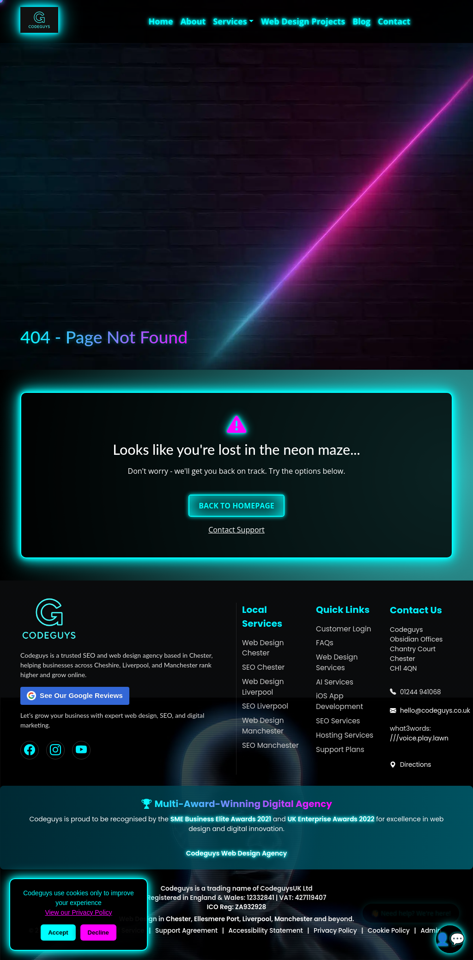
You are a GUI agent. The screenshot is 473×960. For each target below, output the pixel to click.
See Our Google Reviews (75, 695)
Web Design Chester (263, 648)
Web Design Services (337, 662)
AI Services (334, 682)
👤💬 (450, 938)
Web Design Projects (303, 21)
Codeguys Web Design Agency (236, 853)
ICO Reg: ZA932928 (236, 907)
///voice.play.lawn (419, 738)
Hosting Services (344, 735)
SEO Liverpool (265, 706)
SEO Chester (263, 667)
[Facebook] (29, 750)
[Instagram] (55, 750)
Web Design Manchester (263, 725)
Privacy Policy (335, 930)
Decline (98, 932)
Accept (58, 932)
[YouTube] (81, 750)
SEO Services (338, 721)
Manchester (293, 919)
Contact (394, 21)
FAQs (325, 643)
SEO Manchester (270, 745)
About (193, 21)
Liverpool (257, 919)
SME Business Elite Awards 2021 (220, 819)
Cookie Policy (389, 930)
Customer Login (343, 629)
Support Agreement (186, 930)
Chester (178, 919)
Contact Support (236, 530)
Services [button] (230, 21)
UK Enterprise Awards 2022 (330, 819)
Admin (430, 930)
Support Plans (340, 749)
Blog (361, 21)
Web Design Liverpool (263, 687)
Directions (410, 764)
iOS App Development (339, 701)
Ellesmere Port (216, 919)
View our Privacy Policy (78, 912)
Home (160, 21)
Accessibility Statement (266, 930)
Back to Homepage (236, 506)
